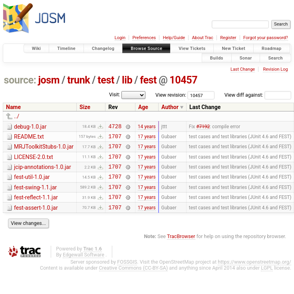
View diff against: (257, 95)
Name (13, 107)
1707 (114, 138)
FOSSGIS (127, 273)
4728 (114, 127)
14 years (147, 127)
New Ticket (233, 48)
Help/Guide (174, 37)
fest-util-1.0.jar (32, 183)
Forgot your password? (265, 37)
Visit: (114, 94)
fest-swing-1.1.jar (35, 194)
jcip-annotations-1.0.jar (42, 172)
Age (143, 107)
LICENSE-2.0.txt (33, 160)
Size (84, 107)
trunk (78, 80)
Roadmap (272, 48)
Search (275, 57)
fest (148, 80)
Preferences (144, 37)
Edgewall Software (83, 265)
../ (16, 116)
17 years (147, 138)
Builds (216, 57)
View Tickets (192, 48)
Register (228, 37)
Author (170, 107)
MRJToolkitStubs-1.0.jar (44, 149)
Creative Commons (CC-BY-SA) (133, 279)
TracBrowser (181, 247)
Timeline (66, 48)
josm (49, 80)
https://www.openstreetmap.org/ (254, 273)
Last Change (242, 69)
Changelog (103, 48)
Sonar (246, 57)
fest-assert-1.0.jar (36, 217)
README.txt (29, 138)
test (105, 80)
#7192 (203, 127)
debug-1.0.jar (30, 126)
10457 (183, 80)
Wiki (36, 48)
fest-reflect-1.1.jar (36, 206)
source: (20, 80)
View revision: (170, 95)
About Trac (202, 37)
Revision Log (275, 69)
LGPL (267, 279)
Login (120, 37)
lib (127, 80)
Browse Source (146, 48)
